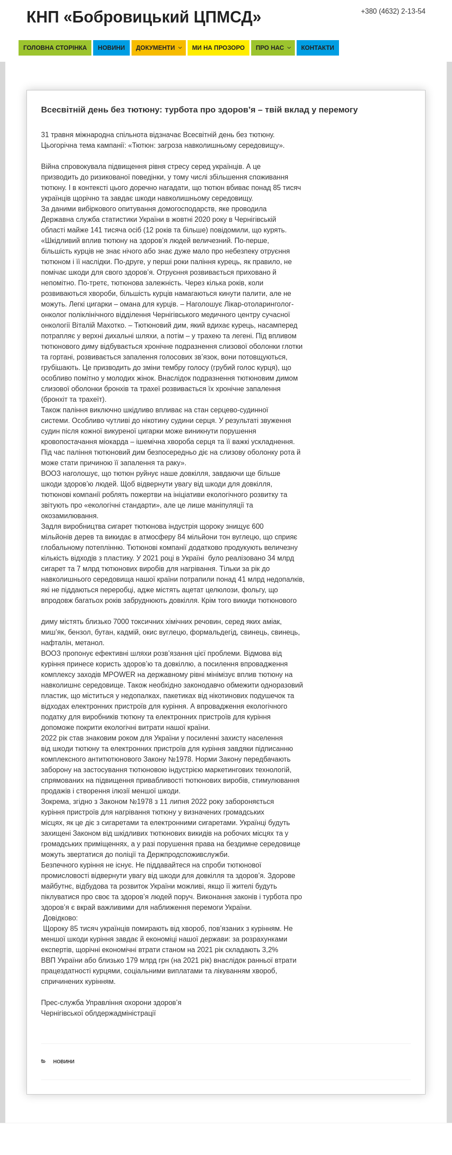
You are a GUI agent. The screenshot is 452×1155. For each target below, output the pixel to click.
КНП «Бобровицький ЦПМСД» (143, 17)
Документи (159, 47)
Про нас (274, 47)
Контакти (317, 47)
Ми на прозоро (218, 47)
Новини (111, 47)
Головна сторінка (55, 47)
